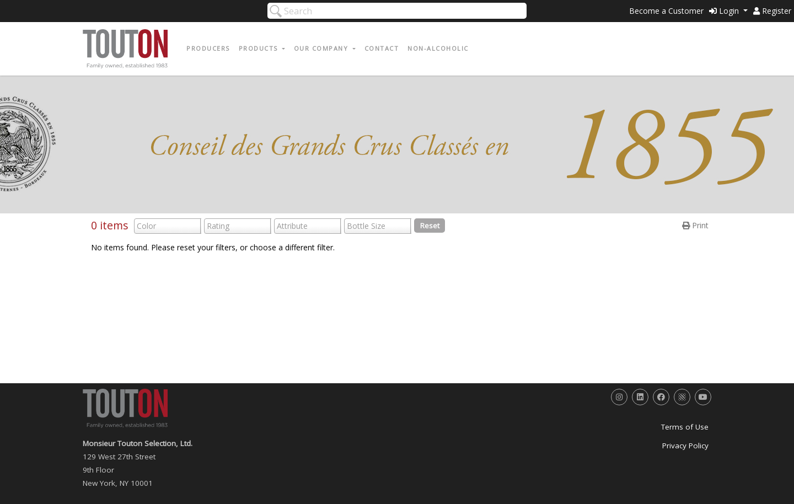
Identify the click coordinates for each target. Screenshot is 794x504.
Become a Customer (666, 11)
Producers (208, 48)
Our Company (322, 48)
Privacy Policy (685, 446)
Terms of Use (685, 427)
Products (260, 48)
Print (695, 225)
